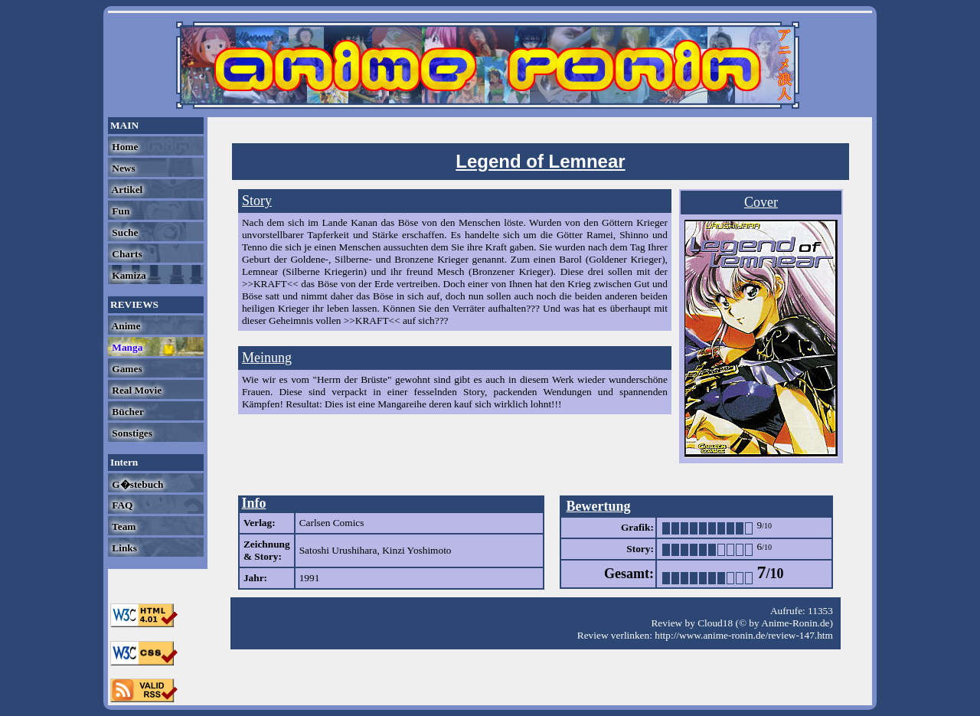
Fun (119, 211)
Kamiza (127, 275)
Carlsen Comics (331, 522)
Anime (124, 326)
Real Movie (135, 390)
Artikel (125, 189)
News (122, 168)
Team (122, 526)
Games (125, 368)
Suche (123, 232)
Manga (125, 347)
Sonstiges (130, 433)
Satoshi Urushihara (338, 550)
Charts (125, 254)
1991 (309, 578)
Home (123, 146)
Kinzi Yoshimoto (416, 550)
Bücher (126, 411)
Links (123, 548)
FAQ (120, 505)
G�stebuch (136, 484)
